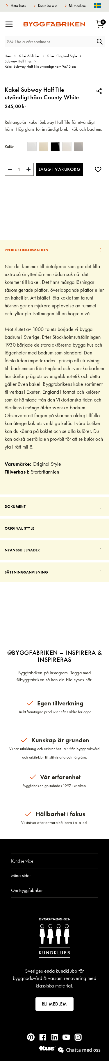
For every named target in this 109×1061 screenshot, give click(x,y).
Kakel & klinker (29, 55)
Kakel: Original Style (62, 55)
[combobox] (49, 41)
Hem (8, 55)
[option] (32, 146)
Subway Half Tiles (18, 61)
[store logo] (54, 24)
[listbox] (56, 148)
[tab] (54, 250)
